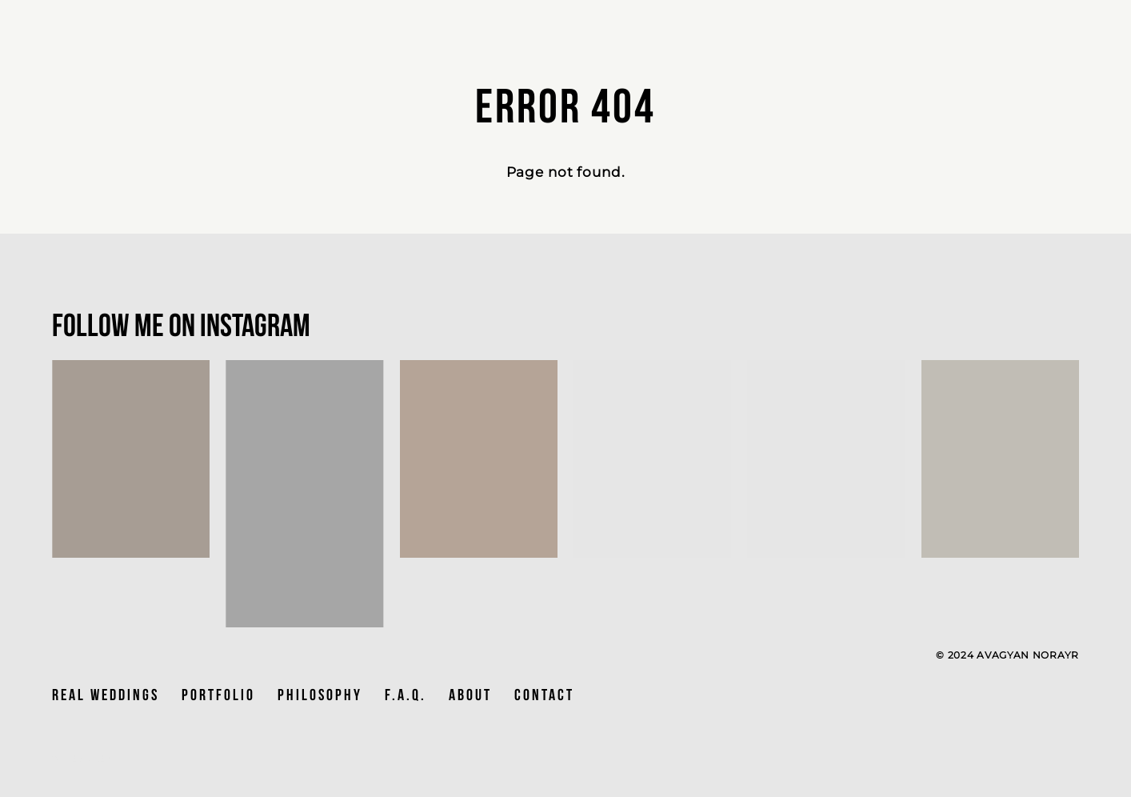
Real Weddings (105, 694)
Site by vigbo (82, 759)
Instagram (255, 324)
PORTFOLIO (218, 694)
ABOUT (470, 694)
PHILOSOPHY (320, 694)
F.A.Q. (405, 694)
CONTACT (544, 694)
